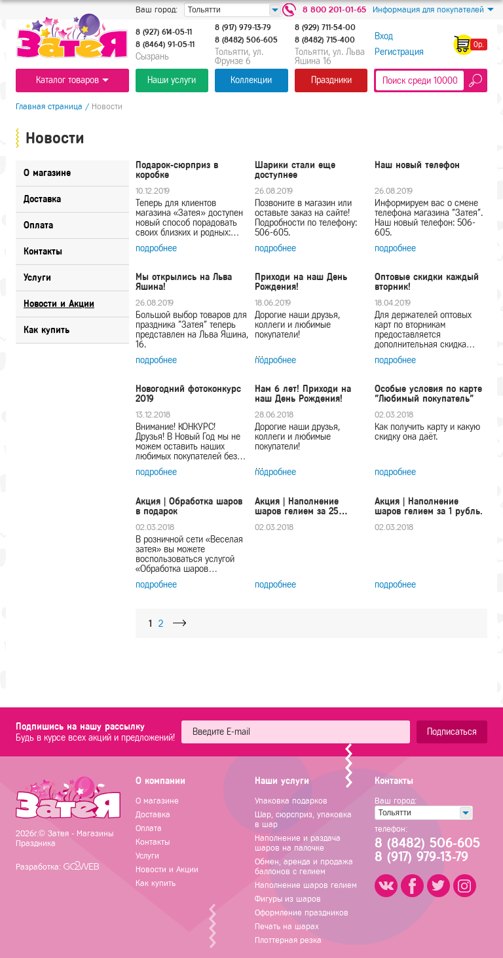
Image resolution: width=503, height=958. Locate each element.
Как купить (156, 883)
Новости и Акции (167, 869)
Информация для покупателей (433, 9)
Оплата (149, 828)
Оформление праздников (301, 912)
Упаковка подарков (291, 800)
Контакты (153, 842)
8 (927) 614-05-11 (164, 32)
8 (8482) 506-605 (246, 40)
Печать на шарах (287, 926)
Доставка (153, 814)
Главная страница (49, 106)
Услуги (147, 855)
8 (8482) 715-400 (325, 40)
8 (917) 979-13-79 (243, 27)
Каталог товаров (72, 80)
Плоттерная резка (288, 940)
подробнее (156, 248)
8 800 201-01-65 (334, 9)
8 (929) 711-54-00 (325, 27)
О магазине (157, 800)
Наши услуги (171, 80)
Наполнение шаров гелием (306, 885)
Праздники (331, 80)
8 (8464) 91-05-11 (165, 44)
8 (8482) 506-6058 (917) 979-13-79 (426, 850)
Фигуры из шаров (288, 899)
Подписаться (452, 732)
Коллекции (251, 80)
